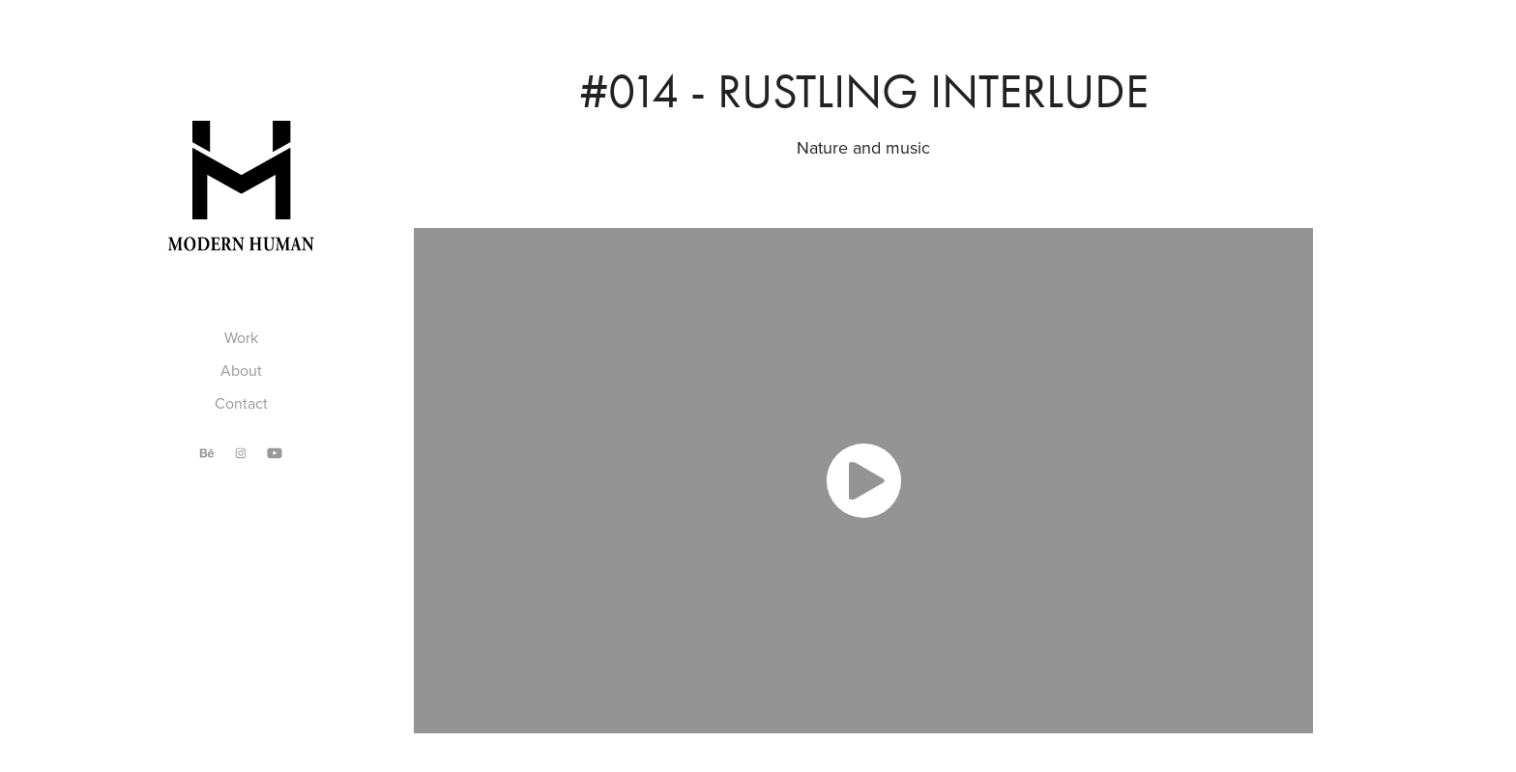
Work (241, 337)
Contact (241, 403)
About (241, 370)
